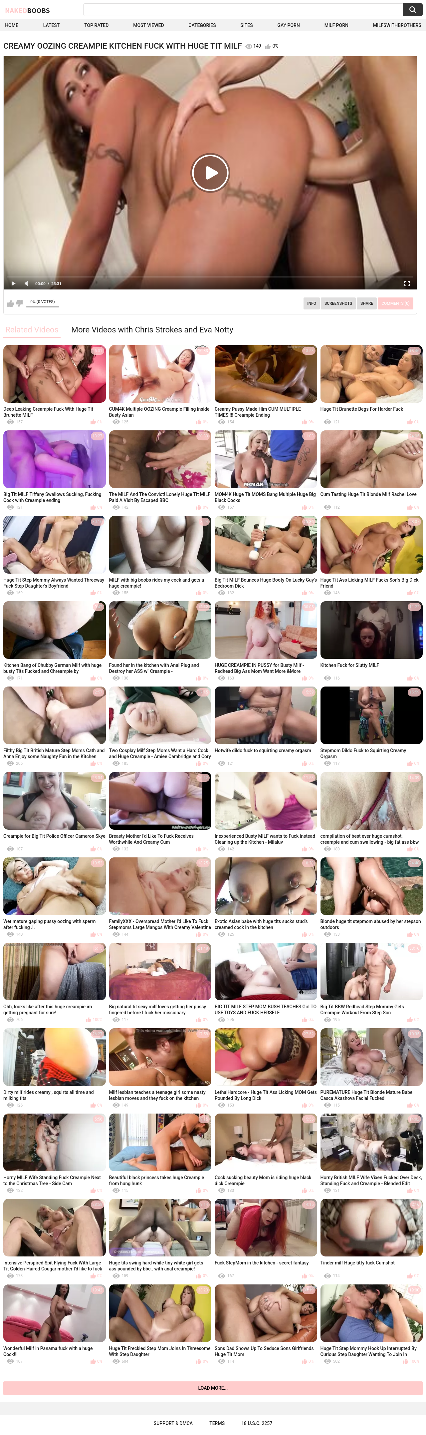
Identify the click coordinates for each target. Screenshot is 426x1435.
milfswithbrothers (397, 25)
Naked (27, 10)
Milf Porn (336, 25)
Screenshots (338, 303)
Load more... (213, 1388)
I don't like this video (19, 303)
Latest (51, 25)
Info (311, 303)
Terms (217, 1423)
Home (11, 25)
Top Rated (96, 25)
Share (366, 303)
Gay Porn (288, 25)
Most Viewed (148, 25)
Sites (246, 25)
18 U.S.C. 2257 (256, 1423)
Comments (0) (395, 303)
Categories (202, 25)
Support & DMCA (173, 1423)
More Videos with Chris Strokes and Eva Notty (152, 329)
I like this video (10, 303)
